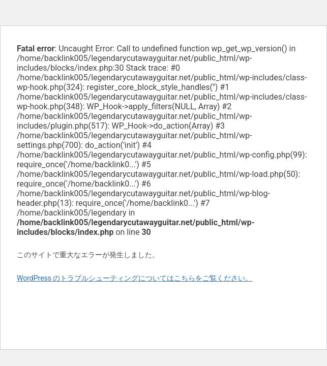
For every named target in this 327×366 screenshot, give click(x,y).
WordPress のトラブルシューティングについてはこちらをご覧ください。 (135, 278)
